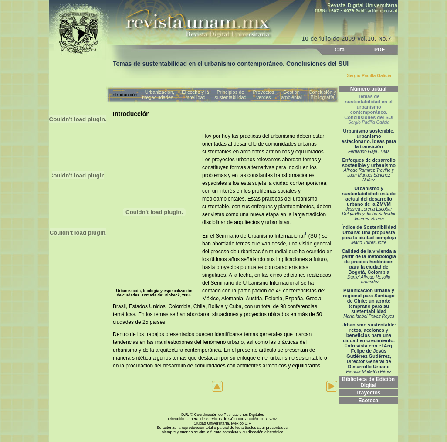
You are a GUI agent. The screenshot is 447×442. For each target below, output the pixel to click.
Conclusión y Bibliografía (322, 94)
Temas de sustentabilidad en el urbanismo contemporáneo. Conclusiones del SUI (368, 109)
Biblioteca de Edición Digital (368, 382)
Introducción (125, 94)
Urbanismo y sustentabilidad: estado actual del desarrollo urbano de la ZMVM (369, 203)
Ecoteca (368, 401)
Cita (340, 50)
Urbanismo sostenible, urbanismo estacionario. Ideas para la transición (369, 141)
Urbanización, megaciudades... (159, 94)
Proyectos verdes (263, 94)
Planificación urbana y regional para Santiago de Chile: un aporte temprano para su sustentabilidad (369, 303)
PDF (379, 50)
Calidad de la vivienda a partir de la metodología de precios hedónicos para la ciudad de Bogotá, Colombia (369, 266)
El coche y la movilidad (195, 94)
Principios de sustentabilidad (230, 94)
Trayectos (368, 393)
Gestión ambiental (291, 94)
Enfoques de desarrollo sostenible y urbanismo (369, 169)
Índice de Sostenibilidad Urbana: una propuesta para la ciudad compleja (369, 234)
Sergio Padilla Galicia (369, 75)
